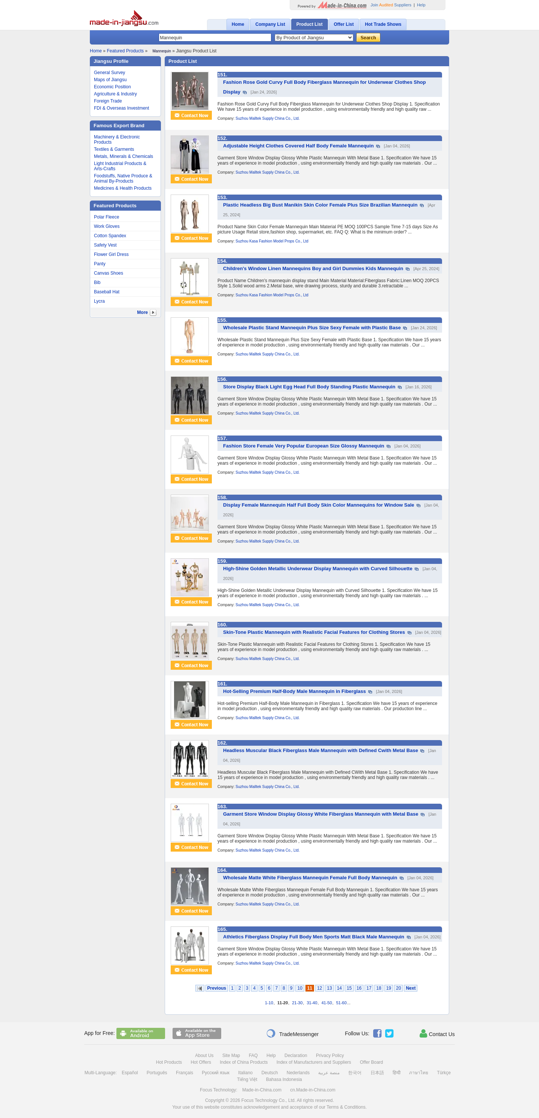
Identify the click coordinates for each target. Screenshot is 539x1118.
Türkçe (444, 1072)
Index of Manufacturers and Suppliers (314, 1062)
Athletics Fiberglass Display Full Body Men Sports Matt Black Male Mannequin (313, 937)
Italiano (245, 1072)
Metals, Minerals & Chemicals (123, 156)
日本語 (377, 1072)
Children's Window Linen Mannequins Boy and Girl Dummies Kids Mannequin (313, 268)
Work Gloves (106, 226)
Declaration (295, 1055)
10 (299, 988)
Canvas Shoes (108, 273)
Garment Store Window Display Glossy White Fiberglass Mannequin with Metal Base (320, 814)
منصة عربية (328, 1072)
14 (339, 988)
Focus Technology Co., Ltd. (268, 1100)
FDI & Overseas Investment (121, 108)
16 (359, 988)
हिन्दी (397, 1072)
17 (368, 988)
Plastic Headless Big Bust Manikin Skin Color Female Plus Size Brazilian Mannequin (320, 205)
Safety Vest (105, 245)
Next (410, 988)
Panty (100, 263)
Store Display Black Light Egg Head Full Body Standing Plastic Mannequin (309, 387)
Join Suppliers (391, 5)
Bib (97, 282)
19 (388, 988)
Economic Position (112, 86)
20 (398, 988)
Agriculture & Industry (115, 94)
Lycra (99, 301)
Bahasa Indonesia (284, 1079)
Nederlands (298, 1072)
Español (130, 1072)
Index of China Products (244, 1062)
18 (378, 988)
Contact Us (437, 1033)
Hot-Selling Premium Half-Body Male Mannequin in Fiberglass (294, 691)
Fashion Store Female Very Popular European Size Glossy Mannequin (303, 446)
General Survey (109, 72)
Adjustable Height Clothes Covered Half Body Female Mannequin (298, 146)
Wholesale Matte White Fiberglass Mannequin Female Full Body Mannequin (310, 877)
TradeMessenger (292, 1033)
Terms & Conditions (345, 1107)
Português (157, 1072)
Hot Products (169, 1062)
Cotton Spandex (110, 235)
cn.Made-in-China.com (312, 1090)
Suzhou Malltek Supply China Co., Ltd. (267, 118)
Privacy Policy (330, 1055)
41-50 (327, 1003)
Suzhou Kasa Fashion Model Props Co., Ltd (271, 241)
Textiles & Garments (114, 149)
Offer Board (371, 1062)
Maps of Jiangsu (110, 79)
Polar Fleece (106, 217)
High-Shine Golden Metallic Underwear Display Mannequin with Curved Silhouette (317, 568)
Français (184, 1072)
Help (421, 5)
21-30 (297, 1003)
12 (319, 988)
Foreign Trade (108, 101)
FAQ (253, 1055)
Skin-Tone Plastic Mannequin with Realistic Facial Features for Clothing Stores (314, 632)
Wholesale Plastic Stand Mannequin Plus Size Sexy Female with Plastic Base (312, 327)
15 (349, 988)
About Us (204, 1055)
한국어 (355, 1072)
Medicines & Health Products (123, 188)
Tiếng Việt (247, 1079)
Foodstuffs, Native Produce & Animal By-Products (123, 178)
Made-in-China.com (261, 1090)
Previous (216, 988)
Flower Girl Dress (111, 254)
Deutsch (269, 1072)
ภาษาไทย (418, 1072)
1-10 (269, 1003)
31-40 (312, 1003)
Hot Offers (201, 1062)
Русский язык (215, 1072)
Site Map (231, 1055)
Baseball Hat (106, 291)
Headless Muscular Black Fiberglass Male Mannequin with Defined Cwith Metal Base (320, 750)
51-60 (341, 1003)
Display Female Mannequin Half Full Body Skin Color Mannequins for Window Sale (318, 505)
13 (329, 988)
